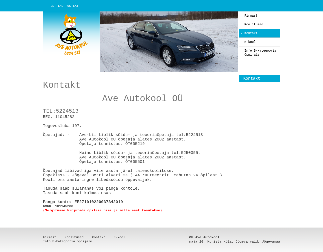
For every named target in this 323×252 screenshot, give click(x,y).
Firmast (251, 16)
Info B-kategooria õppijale (260, 53)
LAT (75, 6)
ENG (60, 6)
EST (53, 6)
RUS (68, 6)
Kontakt (251, 33)
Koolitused (253, 24)
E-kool (250, 42)
